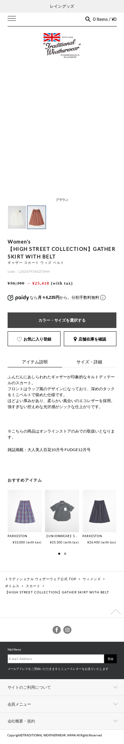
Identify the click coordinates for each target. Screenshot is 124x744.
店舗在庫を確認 (90, 339)
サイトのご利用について (29, 687)
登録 (110, 659)
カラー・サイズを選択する (62, 320)
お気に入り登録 (34, 339)
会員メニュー (19, 704)
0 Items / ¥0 (105, 19)
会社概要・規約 (21, 721)
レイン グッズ (62, 6)
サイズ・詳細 (89, 361)
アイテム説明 (35, 361)
